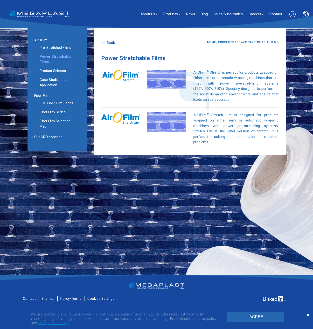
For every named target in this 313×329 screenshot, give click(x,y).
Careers (256, 14)
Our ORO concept (48, 137)
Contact (275, 14)
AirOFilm (41, 40)
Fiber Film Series (53, 112)
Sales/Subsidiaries (228, 14)
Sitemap (48, 298)
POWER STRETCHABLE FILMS (257, 42)
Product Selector (53, 71)
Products (171, 14)
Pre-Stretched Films (55, 47)
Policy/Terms (70, 298)
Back (110, 43)
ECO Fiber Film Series (56, 103)
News (190, 14)
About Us (149, 14)
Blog (204, 14)
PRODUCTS (226, 42)
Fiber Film (41, 95)
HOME (211, 42)
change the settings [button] (53, 323)
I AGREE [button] (255, 317)
